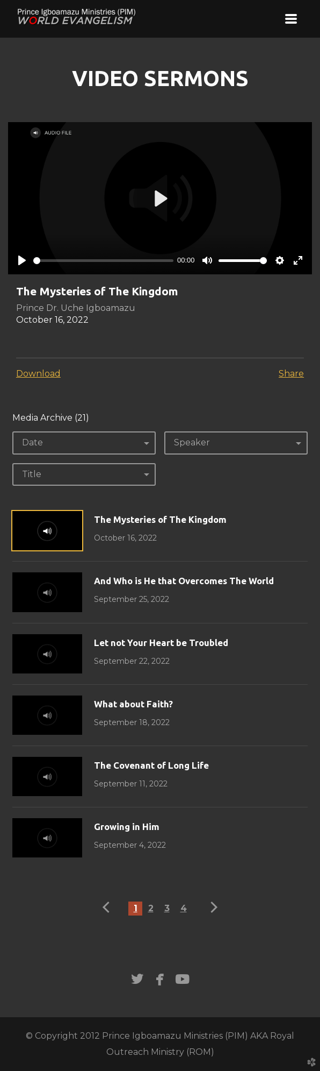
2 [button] (151, 908)
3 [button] (167, 908)
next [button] (212, 907)
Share (291, 373)
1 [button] (135, 908)
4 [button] (183, 908)
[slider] (103, 261)
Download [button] (38, 373)
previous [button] (108, 907)
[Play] (22, 260)
